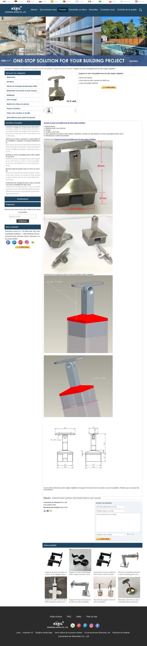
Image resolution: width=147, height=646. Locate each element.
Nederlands (141, 1)
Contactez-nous (107, 9)
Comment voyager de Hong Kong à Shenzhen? (23, 127)
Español (56, 1)
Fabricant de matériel (121, 633)
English (8, 1)
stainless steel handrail (74, 498)
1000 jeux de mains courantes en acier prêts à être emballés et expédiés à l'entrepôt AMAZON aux (23, 141)
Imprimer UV (28, 633)
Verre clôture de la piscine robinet (68, 633)
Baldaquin (11, 95)
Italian (92, 1)
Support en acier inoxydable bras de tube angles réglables (64, 123)
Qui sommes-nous (48, 9)
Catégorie (16, 69)
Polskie (114, 1)
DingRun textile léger (44, 633)
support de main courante (63, 69)
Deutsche (20, 1)
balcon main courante (92, 498)
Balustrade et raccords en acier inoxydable (36, 69)
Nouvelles (93, 9)
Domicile (8, 69)
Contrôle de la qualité (127, 9)
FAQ (69, 616)
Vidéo (78, 616)
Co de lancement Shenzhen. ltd (97, 633)
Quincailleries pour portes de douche (21, 117)
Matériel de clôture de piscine (18, 104)
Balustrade (11, 77)
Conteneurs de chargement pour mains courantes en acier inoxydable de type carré (23, 184)
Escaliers (10, 82)
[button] (69, 64)
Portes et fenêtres (13, 108)
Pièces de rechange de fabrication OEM (22, 86)
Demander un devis (78, 9)
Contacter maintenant (22, 246)
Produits (62, 9)
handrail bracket (58, 498)
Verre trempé (12, 100)
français (32, 1)
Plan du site (91, 616)
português (68, 1)
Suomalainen (127, 1)
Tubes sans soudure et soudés (18, 113)
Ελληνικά (81, 1)
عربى (103, 1)
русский (44, 1)
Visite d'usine (56, 616)
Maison (34, 9)
